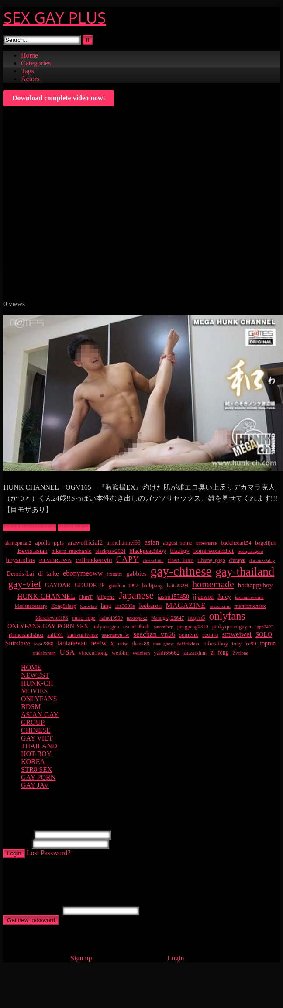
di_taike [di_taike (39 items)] (48, 573)
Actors (30, 78)
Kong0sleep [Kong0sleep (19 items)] (63, 606)
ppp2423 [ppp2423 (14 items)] (265, 626)
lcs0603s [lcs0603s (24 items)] (125, 606)
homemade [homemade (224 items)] (213, 584)
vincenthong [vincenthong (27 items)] (93, 652)
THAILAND (39, 746)
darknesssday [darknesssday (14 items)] (262, 560)
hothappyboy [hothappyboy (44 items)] (255, 585)
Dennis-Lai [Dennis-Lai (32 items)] (20, 573)
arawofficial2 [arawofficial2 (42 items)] (85, 542)
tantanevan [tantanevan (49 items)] (72, 643)
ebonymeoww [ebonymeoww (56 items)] (83, 573)
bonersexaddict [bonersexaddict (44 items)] (213, 550)
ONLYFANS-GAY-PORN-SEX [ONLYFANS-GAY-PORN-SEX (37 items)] (47, 626)
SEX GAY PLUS (54, 17)
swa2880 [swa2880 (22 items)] (44, 644)
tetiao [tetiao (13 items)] (123, 643)
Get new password (31, 920)
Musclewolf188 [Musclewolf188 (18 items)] (51, 618)
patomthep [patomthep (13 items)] (163, 626)
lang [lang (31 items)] (106, 606)
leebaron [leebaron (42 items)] (150, 605)
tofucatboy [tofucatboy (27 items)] (215, 643)
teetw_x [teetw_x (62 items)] (102, 643)
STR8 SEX (36, 769)
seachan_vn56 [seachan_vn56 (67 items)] (154, 634)
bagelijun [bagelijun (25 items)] (265, 542)
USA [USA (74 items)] (67, 652)
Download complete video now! (58, 98)
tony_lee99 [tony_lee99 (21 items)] (244, 644)
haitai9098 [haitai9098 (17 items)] (177, 586)
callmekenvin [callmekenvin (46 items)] (94, 559)
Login (14, 853)
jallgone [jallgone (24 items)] (106, 596)
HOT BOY (36, 754)
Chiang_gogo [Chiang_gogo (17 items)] (211, 560)
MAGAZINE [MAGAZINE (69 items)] (185, 605)
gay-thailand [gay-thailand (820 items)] (245, 571)
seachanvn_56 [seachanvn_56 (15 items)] (115, 635)
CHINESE (36, 730)
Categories (36, 63)
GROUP (33, 722)
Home (29, 55)
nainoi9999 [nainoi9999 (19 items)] (111, 618)
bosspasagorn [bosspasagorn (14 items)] (250, 551)
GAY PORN (38, 777)
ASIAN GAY (40, 714)
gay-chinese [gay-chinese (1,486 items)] (181, 571)
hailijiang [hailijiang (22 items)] (152, 586)
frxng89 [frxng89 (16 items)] (114, 573)
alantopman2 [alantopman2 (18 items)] (17, 543)
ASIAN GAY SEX (29, 527)
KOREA (33, 761)
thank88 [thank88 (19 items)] (140, 644)
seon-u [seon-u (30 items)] (210, 634)
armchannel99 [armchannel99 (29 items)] (124, 542)
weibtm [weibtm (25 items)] (120, 652)
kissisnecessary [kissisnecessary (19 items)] (31, 606)
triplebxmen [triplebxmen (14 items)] (44, 652)
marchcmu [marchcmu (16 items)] (220, 606)
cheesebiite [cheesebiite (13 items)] (153, 560)
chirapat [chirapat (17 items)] (237, 560)
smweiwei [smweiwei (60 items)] (237, 634)
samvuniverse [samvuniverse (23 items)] (82, 635)
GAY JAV (35, 785)
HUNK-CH (74, 527)
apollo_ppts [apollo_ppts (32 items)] (49, 542)
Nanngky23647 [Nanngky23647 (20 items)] (167, 618)
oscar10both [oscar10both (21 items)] (136, 627)
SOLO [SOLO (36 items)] (263, 634)
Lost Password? (49, 853)
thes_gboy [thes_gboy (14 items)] (163, 643)
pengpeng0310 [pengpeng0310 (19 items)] (192, 627)
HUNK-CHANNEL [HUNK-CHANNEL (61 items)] (46, 596)
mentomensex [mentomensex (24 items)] (250, 606)
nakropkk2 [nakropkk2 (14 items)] (137, 618)
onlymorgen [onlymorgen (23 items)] (106, 627)
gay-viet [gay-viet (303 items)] (24, 584)
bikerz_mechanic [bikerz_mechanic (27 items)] (72, 551)
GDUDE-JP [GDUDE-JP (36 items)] (89, 585)
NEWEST (35, 675)
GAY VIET (37, 738)
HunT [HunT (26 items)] (86, 596)
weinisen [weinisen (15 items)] (141, 652)
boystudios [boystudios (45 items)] (20, 559)
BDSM (31, 706)
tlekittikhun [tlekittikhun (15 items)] (188, 643)
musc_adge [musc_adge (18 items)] (83, 618)
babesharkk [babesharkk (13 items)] (206, 543)
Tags (27, 71)
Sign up (81, 958)
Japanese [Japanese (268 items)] (136, 595)
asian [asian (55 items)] (152, 542)
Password (16, 843)
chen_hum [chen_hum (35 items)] (180, 559)
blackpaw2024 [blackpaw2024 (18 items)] (110, 551)
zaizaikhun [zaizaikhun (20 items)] (195, 653)
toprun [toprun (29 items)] (268, 643)
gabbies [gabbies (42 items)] (136, 573)
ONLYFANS (39, 699)
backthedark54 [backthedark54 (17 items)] (236, 543)
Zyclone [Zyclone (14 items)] (240, 652)
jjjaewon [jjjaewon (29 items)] (203, 596)
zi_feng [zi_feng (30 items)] (219, 652)
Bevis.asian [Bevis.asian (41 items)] (32, 550)
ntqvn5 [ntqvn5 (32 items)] (196, 617)
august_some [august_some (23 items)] (177, 543)
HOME (31, 667)
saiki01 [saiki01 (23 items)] (55, 635)
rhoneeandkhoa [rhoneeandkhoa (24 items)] (26, 634)
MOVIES (34, 691)
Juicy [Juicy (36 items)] (224, 596)
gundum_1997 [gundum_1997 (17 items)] (123, 586)
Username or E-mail (31, 910)
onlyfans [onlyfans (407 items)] (227, 616)
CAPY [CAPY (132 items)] (127, 559)
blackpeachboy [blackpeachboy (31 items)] (148, 551)
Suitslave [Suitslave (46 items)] (17, 643)
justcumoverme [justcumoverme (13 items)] (249, 597)
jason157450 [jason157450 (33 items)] (173, 596)
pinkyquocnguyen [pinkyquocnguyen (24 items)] (232, 626)
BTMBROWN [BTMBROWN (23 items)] (55, 560)
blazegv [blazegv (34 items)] (179, 550)
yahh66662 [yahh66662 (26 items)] (166, 652)
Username (17, 834)
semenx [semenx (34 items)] (188, 634)
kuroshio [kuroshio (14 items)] (88, 606)
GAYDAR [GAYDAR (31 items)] (58, 585)
